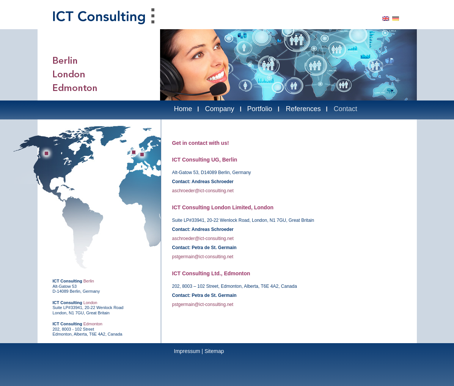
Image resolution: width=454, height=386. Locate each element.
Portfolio (259, 109)
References (303, 109)
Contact (345, 109)
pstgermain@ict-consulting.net (203, 256)
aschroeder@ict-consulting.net (203, 190)
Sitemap (214, 351)
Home (183, 109)
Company (219, 109)
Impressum (187, 351)
